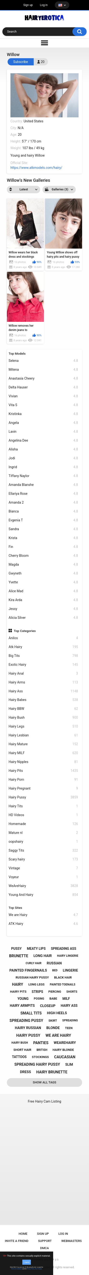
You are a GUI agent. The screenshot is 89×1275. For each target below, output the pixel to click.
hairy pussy (28, 1035)
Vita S (43, 405)
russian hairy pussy (32, 977)
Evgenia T (43, 520)
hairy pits (18, 991)
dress (25, 1072)
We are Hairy (43, 915)
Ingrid (43, 467)
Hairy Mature (43, 744)
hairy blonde (63, 1050)
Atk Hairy (43, 647)
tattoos (19, 1057)
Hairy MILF (43, 753)
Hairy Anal (43, 674)
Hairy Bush (43, 718)
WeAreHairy (43, 886)
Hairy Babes (43, 700)
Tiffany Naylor (43, 476)
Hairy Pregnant (43, 788)
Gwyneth (43, 573)
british (42, 1050)
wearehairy (65, 1043)
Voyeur (43, 877)
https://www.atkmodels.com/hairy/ (36, 168)
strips (37, 992)
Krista (43, 538)
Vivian (43, 396)
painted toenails (62, 984)
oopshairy (43, 842)
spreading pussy (26, 1020)
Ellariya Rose (43, 494)
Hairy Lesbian (43, 735)
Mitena (43, 370)
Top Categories (25, 631)
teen (69, 1028)
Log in (44, 5)
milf (66, 999)
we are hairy (58, 1035)
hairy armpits (22, 1005)
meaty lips (36, 949)
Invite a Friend (16, 1241)
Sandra (43, 529)
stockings (40, 1057)
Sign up (28, 5)
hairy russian (28, 1028)
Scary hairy (43, 859)
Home (23, 1233)
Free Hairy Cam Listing (44, 1101)
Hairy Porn (43, 780)
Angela (43, 423)
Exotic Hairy (43, 665)
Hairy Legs (43, 726)
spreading (70, 1020)
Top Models (17, 353)
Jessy (43, 609)
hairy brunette (51, 1072)
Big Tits (43, 656)
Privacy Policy (30, 1268)
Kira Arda (43, 600)
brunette (18, 956)
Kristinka (43, 414)
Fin (43, 547)
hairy (17, 984)
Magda (43, 565)
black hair (63, 977)
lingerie (70, 970)
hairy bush (19, 1042)
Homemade (43, 824)
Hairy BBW (43, 709)
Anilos (43, 638)
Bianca (43, 511)
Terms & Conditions (16, 1268)
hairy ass (69, 1005)
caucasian (64, 1057)
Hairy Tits (43, 806)
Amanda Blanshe (43, 485)
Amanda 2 (43, 503)
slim (69, 1064)
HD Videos (43, 815)
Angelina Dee (43, 440)
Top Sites (15, 908)
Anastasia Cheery (43, 378)
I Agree (26, 1262)
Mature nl (43, 833)
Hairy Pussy (43, 797)
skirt (52, 1020)
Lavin (43, 432)
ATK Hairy (43, 924)
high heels (57, 1013)
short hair (22, 1050)
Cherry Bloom (43, 556)
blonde (53, 1028)
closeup (48, 1006)
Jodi (43, 458)
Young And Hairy (43, 895)
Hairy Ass (43, 691)
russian (54, 963)
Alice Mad (43, 591)
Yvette (43, 582)
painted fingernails (28, 970)
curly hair (34, 963)
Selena (43, 361)
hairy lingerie (67, 955)
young (23, 999)
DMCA (44, 1248)
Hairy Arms (43, 682)
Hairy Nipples (43, 762)
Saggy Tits (43, 850)
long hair (42, 956)
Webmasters (71, 1241)
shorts (71, 991)
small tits (31, 1013)
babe (53, 998)
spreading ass (63, 949)
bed (54, 970)
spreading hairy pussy (37, 1064)
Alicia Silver (43, 618)
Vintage (43, 868)
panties (40, 1043)
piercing (54, 991)
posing (39, 998)
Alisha (43, 449)
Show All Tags (44, 1082)
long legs (36, 984)
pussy (16, 949)
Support (45, 1241)
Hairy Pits (43, 771)
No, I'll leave (38, 1268)
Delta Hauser (43, 387)
